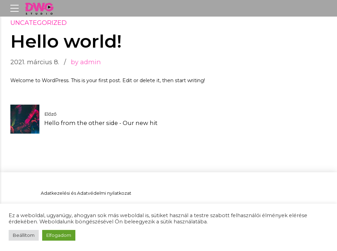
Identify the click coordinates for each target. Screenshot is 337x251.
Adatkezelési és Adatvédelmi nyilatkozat (86, 193)
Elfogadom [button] (58, 235)
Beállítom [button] (24, 235)
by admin (86, 62)
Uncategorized (38, 23)
